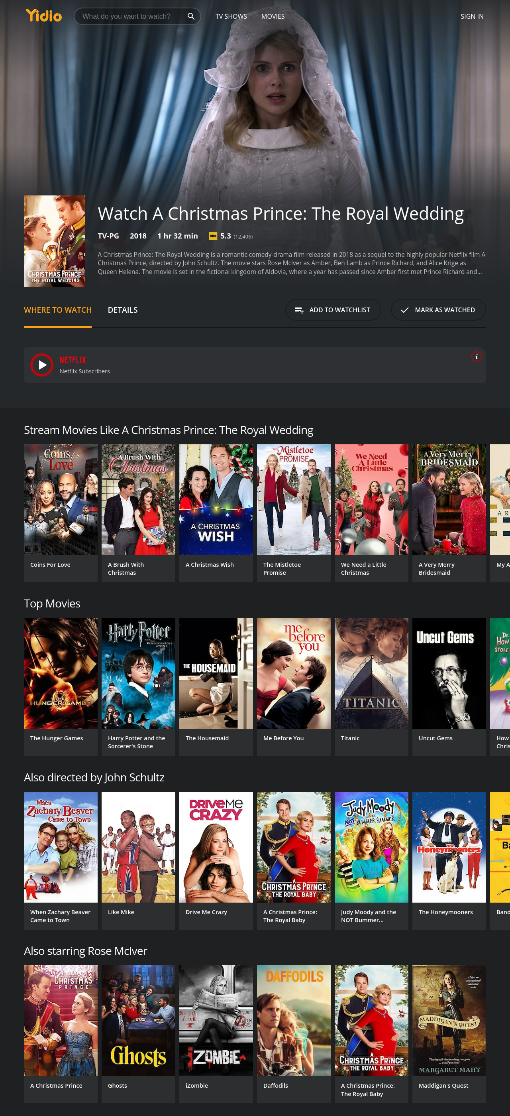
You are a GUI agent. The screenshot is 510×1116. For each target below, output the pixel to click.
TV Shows (231, 16)
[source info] (475, 356)
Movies (273, 16)
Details (122, 309)
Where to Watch (58, 309)
